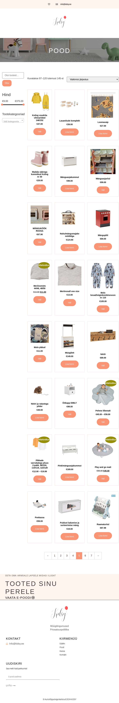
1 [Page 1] (54, 555)
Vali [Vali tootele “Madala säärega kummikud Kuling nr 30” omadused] (39, 188)
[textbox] (13, 121)
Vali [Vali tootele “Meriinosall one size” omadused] (69, 302)
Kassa (62, 651)
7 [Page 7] (91, 555)
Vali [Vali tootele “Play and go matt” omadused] (103, 478)
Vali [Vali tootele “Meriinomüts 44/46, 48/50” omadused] (39, 299)
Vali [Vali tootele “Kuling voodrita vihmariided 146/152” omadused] (39, 131)
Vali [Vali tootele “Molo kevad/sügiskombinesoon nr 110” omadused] (103, 309)
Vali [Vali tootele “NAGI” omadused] (103, 365)
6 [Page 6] (85, 555)
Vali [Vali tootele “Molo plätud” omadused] (39, 358)
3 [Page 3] (67, 555)
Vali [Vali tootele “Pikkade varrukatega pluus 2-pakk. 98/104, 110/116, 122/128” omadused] (39, 479)
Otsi (7, 83)
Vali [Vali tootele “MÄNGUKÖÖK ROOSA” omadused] (39, 242)
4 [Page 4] (73, 555)
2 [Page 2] (60, 555)
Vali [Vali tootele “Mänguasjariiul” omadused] (103, 190)
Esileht (62, 643)
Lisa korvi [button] (69, 132)
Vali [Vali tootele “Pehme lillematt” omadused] (103, 422)
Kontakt (63, 655)
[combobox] (13, 120)
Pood (62, 647)
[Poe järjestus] (93, 79)
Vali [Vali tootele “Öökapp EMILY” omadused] (69, 414)
